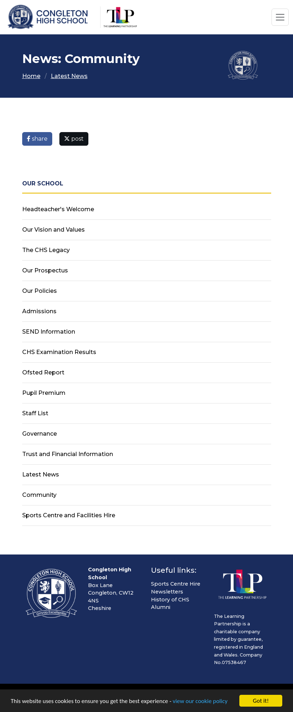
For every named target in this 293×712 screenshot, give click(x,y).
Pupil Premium (43, 392)
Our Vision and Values (53, 229)
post (74, 138)
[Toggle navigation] (280, 17)
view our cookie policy (200, 701)
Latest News (69, 76)
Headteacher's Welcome (58, 209)
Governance (39, 433)
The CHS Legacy (46, 250)
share (37, 138)
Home (31, 76)
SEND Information (48, 331)
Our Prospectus (45, 270)
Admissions (39, 311)
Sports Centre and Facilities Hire (68, 515)
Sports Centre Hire (175, 584)
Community (39, 494)
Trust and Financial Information (67, 454)
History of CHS (170, 599)
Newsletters (167, 592)
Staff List (35, 413)
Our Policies (39, 290)
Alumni (160, 607)
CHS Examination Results (59, 352)
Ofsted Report (43, 372)
